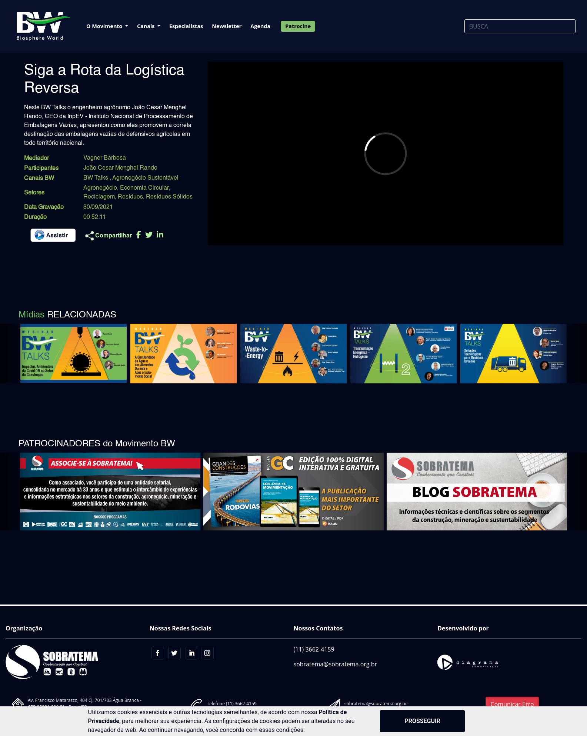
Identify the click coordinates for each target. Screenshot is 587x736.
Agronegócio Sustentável (145, 178)
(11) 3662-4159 (314, 649)
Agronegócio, (101, 188)
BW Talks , (97, 178)
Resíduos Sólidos (169, 197)
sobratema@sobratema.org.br (335, 664)
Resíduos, (131, 197)
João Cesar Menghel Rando (120, 168)
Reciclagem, (99, 197)
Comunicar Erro (512, 704)
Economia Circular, (145, 188)
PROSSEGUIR (422, 721)
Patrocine (298, 26)
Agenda (260, 26)
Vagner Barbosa (104, 158)
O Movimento (105, 26)
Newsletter (226, 26)
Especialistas (186, 26)
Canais (146, 26)
